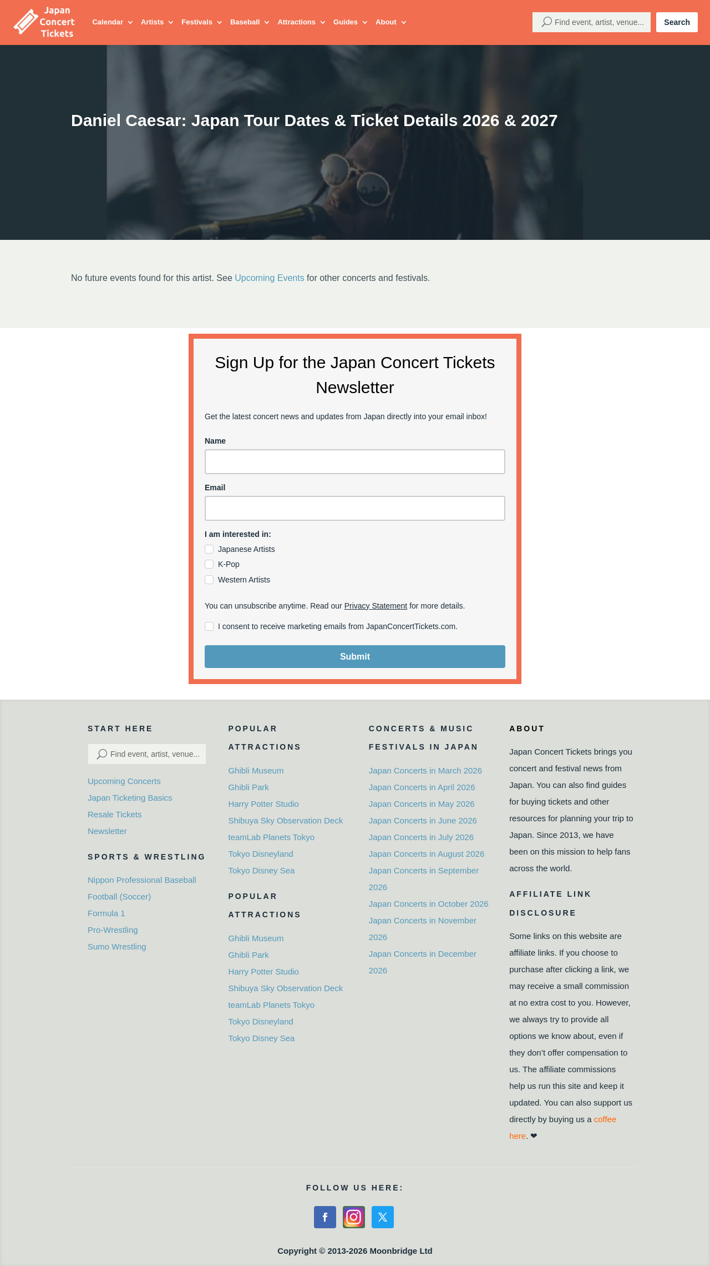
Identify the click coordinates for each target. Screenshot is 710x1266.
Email (215, 487)
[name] (355, 461)
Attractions (296, 22)
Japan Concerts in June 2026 (423, 820)
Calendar (107, 22)
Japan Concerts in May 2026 (422, 803)
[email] (355, 508)
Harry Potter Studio (263, 803)
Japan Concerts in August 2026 (426, 853)
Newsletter (107, 831)
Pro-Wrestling (113, 930)
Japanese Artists (246, 549)
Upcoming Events (269, 278)
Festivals (196, 22)
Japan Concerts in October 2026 (429, 903)
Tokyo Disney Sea (261, 870)
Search (677, 22)
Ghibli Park (248, 787)
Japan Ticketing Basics (130, 797)
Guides (345, 22)
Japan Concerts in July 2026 (421, 837)
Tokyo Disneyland (260, 853)
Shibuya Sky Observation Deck (285, 820)
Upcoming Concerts (124, 781)
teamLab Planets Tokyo (271, 837)
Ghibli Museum (255, 770)
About (386, 22)
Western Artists (244, 579)
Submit (355, 656)
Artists (152, 22)
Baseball (245, 22)
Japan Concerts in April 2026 (422, 787)
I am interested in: (238, 534)
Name (215, 440)
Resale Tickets (115, 814)
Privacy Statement (376, 605)
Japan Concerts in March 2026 (425, 770)
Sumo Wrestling (117, 946)
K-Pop (229, 564)
